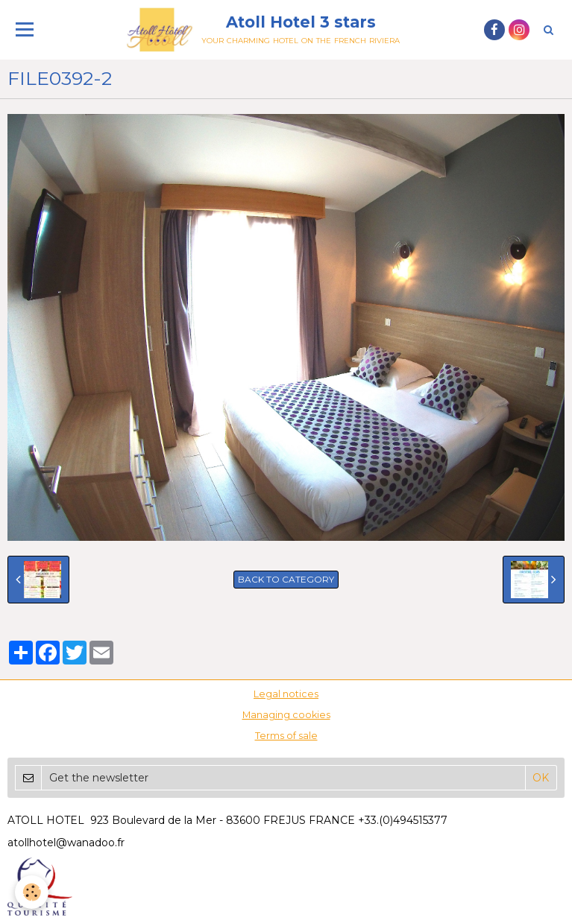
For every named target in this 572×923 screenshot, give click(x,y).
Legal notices (286, 694)
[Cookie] (31, 892)
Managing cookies (286, 714)
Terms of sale (286, 735)
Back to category (286, 579)
